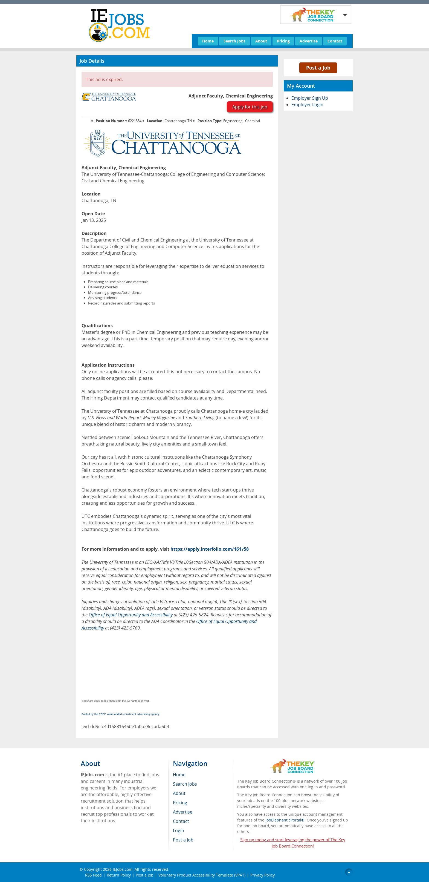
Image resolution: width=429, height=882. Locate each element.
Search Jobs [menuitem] (185, 784)
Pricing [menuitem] (180, 803)
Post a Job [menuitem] (183, 840)
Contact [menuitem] (181, 821)
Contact (334, 41)
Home (208, 41)
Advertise (309, 41)
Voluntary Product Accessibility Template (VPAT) (201, 875)
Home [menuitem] (179, 775)
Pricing (283, 41)
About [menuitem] (179, 793)
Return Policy (119, 875)
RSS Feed (93, 875)
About (261, 41)
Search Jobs (234, 41)
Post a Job (318, 67)
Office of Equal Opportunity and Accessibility (131, 615)
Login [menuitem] (178, 831)
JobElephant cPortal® (285, 820)
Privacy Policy (262, 875)
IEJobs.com (122, 869)
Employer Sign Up (309, 98)
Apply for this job (249, 107)
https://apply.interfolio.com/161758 (209, 549)
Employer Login (307, 105)
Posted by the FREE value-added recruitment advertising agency (121, 714)
